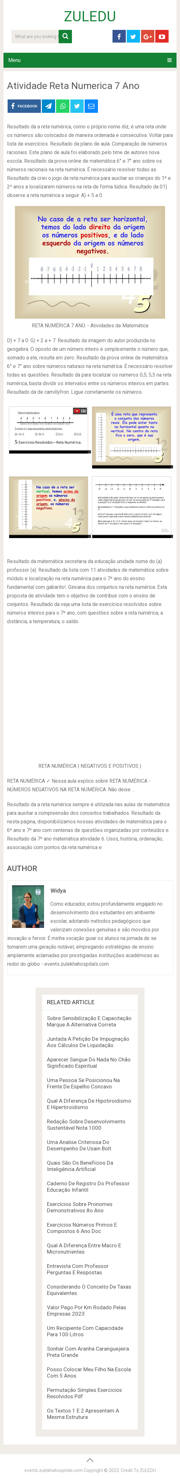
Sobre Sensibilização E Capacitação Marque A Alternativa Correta (89, 1021)
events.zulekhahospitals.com (53, 1470)
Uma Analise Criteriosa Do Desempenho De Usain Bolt (79, 1145)
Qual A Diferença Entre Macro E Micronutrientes (84, 1248)
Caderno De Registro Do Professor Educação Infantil (88, 1186)
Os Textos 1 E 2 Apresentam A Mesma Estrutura (83, 1413)
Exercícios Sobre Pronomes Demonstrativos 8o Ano (80, 1207)
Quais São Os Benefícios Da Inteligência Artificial (80, 1166)
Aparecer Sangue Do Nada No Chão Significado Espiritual (89, 1062)
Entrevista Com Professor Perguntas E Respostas (78, 1269)
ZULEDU (90, 16)
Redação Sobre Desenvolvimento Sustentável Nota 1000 (86, 1124)
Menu (14, 60)
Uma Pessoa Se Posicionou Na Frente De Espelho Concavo (83, 1083)
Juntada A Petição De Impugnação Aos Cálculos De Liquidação (88, 1042)
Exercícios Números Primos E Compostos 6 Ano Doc (82, 1228)
